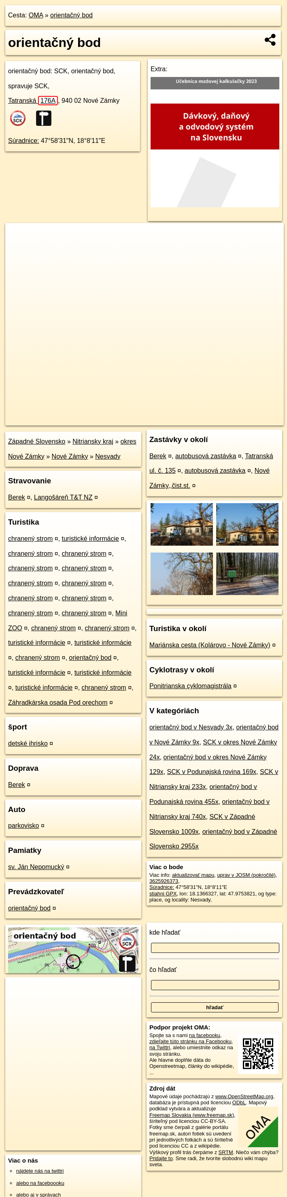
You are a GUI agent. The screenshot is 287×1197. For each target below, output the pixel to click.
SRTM (226, 1152)
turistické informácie (90, 538)
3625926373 (163, 881)
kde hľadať (165, 932)
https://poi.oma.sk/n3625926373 (247, 419)
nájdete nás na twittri (40, 1171)
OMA (36, 15)
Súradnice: (23, 140)
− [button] (19, 249)
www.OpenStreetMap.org (244, 1096)
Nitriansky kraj (92, 441)
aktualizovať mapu (193, 875)
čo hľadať (163, 969)
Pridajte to (161, 1158)
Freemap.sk (186, 419)
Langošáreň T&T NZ (63, 497)
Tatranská (33, 100)
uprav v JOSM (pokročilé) (246, 875)
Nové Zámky (70, 456)
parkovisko (23, 825)
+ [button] (19, 237)
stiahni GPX (163, 894)
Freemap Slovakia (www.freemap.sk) (191, 1115)
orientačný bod (71, 15)
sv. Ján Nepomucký (36, 866)
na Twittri (159, 1047)
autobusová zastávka (205, 456)
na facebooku (204, 1035)
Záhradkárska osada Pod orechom (57, 702)
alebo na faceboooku (40, 1183)
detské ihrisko (28, 743)
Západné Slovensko (36, 441)
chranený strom (30, 538)
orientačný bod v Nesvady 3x (190, 727)
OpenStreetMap (144, 419)
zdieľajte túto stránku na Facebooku (190, 1041)
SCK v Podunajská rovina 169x (212, 771)
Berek (16, 497)
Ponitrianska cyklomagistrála (190, 685)
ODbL (239, 1102)
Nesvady (107, 456)
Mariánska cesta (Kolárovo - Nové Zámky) (209, 645)
